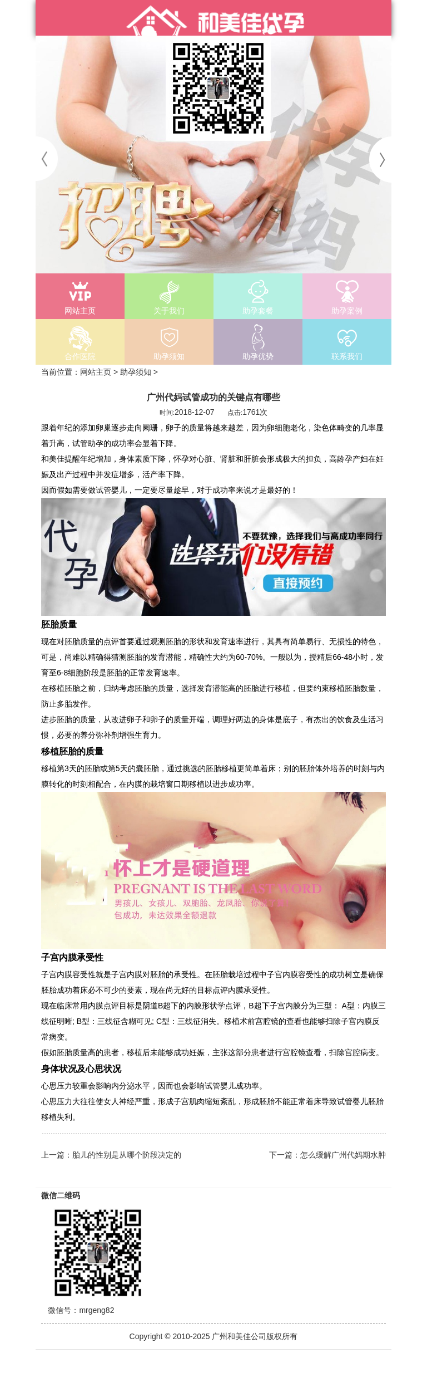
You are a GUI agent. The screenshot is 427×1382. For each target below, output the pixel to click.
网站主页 (95, 371)
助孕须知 (135, 371)
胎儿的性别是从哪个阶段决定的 (126, 1154)
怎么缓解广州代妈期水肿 (343, 1154)
